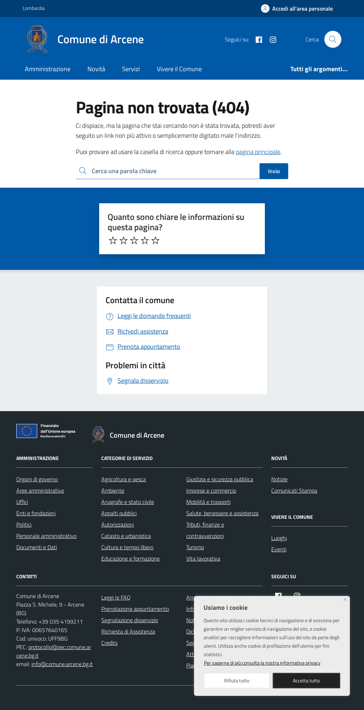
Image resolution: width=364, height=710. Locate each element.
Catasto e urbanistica (126, 536)
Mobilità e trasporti (208, 502)
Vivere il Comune (179, 69)
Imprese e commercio (211, 490)
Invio (274, 171)
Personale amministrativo (46, 536)
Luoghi (279, 538)
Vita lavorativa (203, 558)
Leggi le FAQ (116, 597)
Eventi (278, 549)
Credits (109, 642)
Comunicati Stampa (294, 490)
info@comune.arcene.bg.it (62, 664)
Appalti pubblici (119, 513)
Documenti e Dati (36, 547)
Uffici (22, 502)
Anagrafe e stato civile (127, 502)
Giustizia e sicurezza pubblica (219, 479)
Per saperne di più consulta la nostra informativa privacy (262, 662)
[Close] (345, 599)
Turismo (195, 547)
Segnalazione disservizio (129, 620)
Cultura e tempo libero (127, 547)
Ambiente (112, 490)
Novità (96, 69)
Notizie (279, 479)
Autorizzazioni (117, 524)
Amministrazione (47, 69)
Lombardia (34, 8)
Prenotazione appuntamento (135, 608)
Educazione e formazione (130, 558)
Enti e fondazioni (36, 513)
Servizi (131, 69)
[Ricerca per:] (168, 171)
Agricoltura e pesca (123, 479)
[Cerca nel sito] (332, 39)
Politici (24, 524)
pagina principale (258, 152)
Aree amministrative (40, 490)
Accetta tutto (306, 680)
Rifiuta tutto (236, 680)
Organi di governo (37, 479)
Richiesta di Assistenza (128, 631)
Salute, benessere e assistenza (222, 513)
